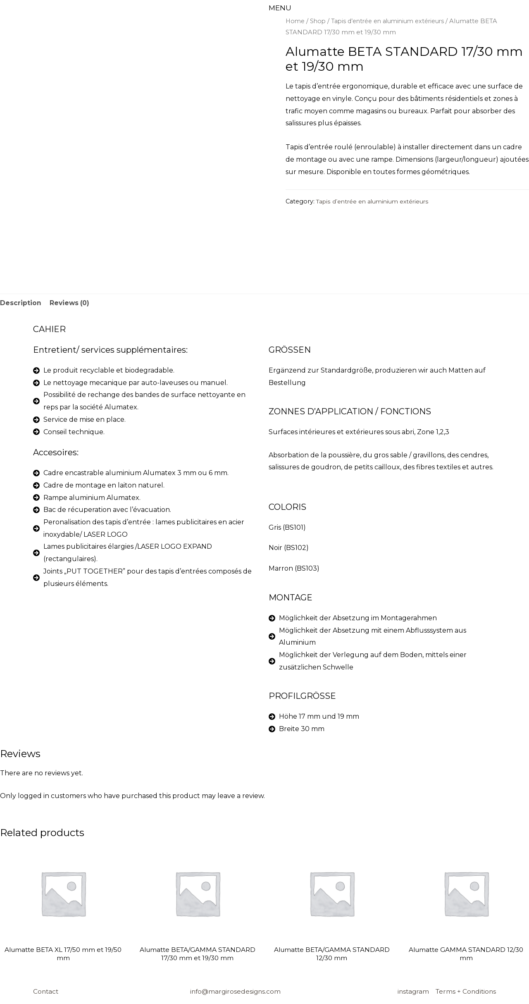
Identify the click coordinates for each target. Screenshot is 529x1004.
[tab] (20, 303)
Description (20, 303)
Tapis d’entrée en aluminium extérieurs (394, 21)
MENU (280, 7)
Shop (319, 21)
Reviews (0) (70, 303)
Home (296, 21)
